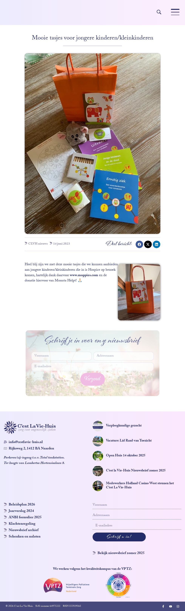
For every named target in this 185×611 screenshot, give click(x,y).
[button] (139, 244)
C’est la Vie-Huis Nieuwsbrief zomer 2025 (136, 471)
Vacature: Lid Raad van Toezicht (129, 441)
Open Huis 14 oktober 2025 (125, 456)
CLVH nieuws (38, 244)
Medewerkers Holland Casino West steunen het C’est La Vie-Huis (140, 486)
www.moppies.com (84, 276)
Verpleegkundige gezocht (124, 426)
